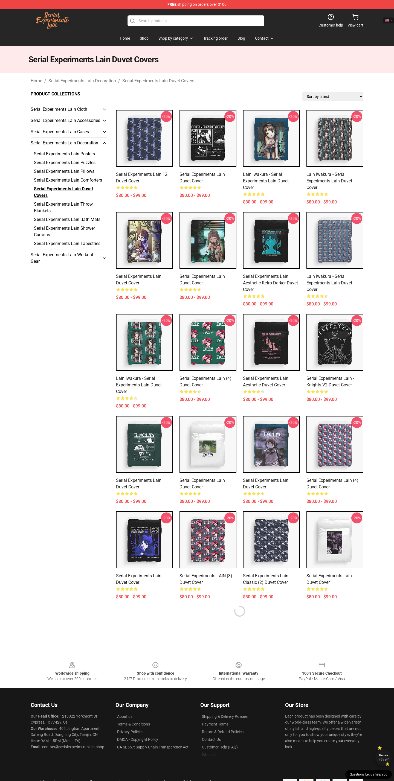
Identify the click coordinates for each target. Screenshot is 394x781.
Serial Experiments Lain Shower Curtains (64, 231)
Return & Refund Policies (223, 732)
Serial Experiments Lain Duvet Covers (158, 80)
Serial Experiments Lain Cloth (59, 109)
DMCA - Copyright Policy (137, 739)
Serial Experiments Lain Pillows (64, 171)
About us (124, 716)
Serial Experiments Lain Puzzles (64, 162)
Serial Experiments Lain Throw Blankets (63, 207)
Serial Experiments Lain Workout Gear (62, 258)
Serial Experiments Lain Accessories (65, 120)
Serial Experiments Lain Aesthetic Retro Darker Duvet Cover (270, 283)
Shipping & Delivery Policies (225, 716)
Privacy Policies (130, 732)
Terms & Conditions (133, 724)
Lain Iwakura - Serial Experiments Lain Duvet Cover (266, 181)
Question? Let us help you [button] (368, 774)
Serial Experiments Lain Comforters (68, 180)
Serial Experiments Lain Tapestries (67, 243)
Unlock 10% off (384, 757)
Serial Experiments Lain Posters (64, 153)
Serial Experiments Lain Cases (60, 131)
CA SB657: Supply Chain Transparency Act (153, 747)
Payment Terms (215, 724)
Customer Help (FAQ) (220, 747)
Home (36, 80)
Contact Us (211, 739)
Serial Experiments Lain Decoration (82, 80)
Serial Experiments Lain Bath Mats (67, 219)
